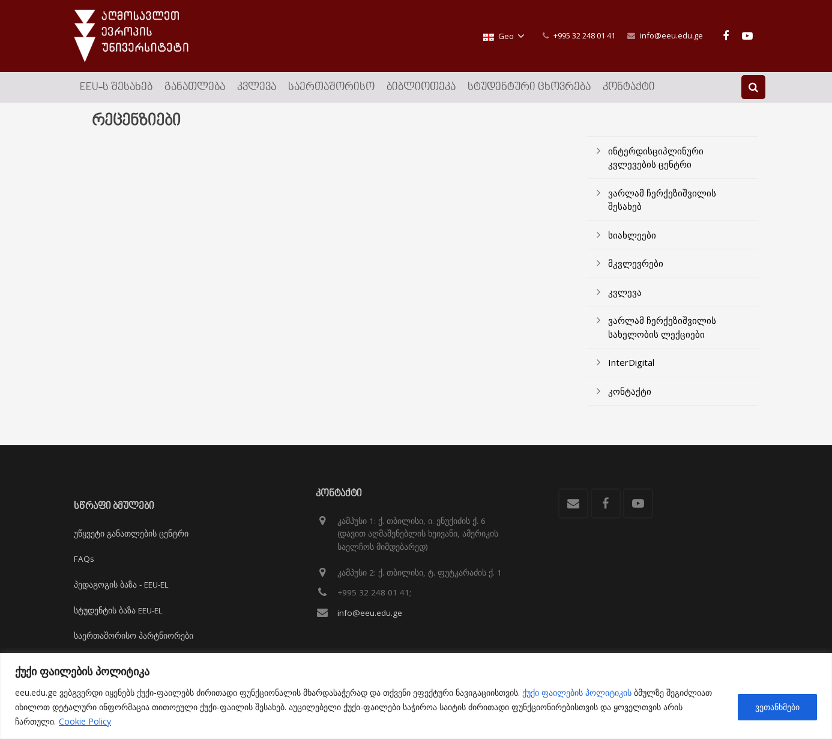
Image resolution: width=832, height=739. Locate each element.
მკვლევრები (635, 266)
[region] (416, 696)
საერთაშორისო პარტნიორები (133, 635)
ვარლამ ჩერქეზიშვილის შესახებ (662, 203)
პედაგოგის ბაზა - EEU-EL (121, 584)
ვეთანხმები (777, 707)
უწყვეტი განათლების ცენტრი (131, 533)
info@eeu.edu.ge (671, 35)
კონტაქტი (629, 394)
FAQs (84, 558)
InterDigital (631, 365)
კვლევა (625, 295)
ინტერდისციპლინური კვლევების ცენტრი (656, 161)
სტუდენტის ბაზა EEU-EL (118, 610)
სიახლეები (632, 238)
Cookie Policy (85, 721)
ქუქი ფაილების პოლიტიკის (577, 692)
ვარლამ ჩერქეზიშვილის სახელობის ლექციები (662, 330)
